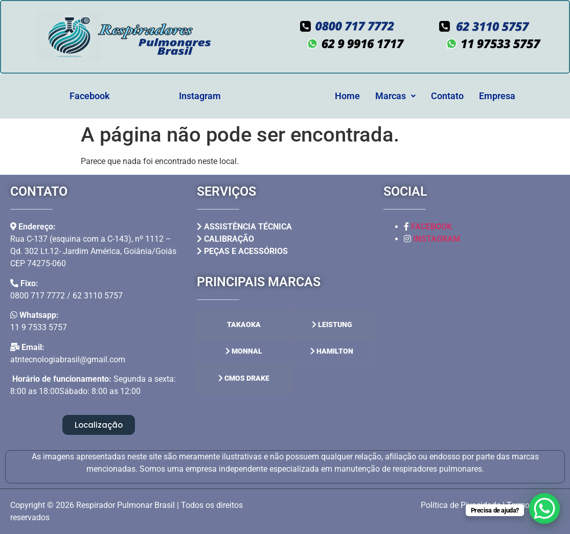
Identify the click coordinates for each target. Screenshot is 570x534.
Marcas (395, 95)
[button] (395, 96)
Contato (447, 95)
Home (347, 95)
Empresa (497, 95)
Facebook (90, 95)
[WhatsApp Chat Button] (544, 508)
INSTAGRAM (436, 239)
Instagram (200, 95)
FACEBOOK (431, 226)
